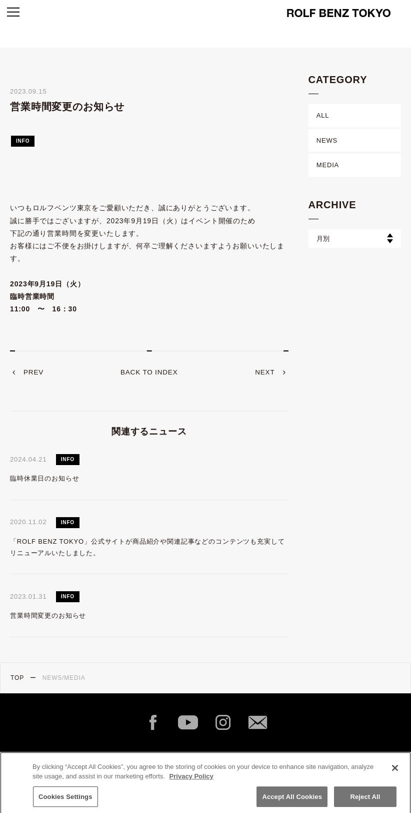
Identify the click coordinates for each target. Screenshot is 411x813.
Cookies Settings (65, 801)
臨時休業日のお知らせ (44, 478)
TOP (17, 677)
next (264, 372)
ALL (323, 115)
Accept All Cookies (292, 801)
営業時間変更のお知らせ (48, 615)
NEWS (327, 140)
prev (34, 372)
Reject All (365, 801)
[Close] (395, 772)
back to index (149, 372)
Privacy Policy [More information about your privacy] (192, 780)
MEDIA (327, 165)
